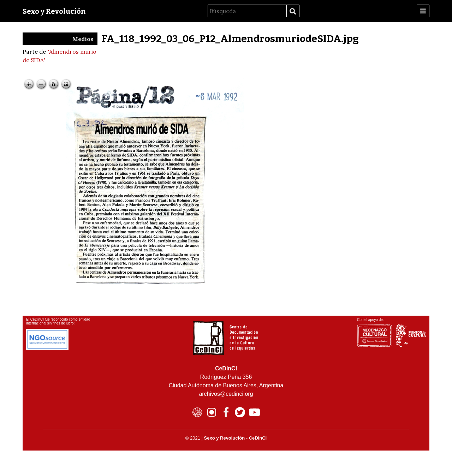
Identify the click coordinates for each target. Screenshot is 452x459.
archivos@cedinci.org (226, 394)
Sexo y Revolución (54, 11)
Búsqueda (292, 11)
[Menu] (423, 11)
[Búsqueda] (247, 11)
